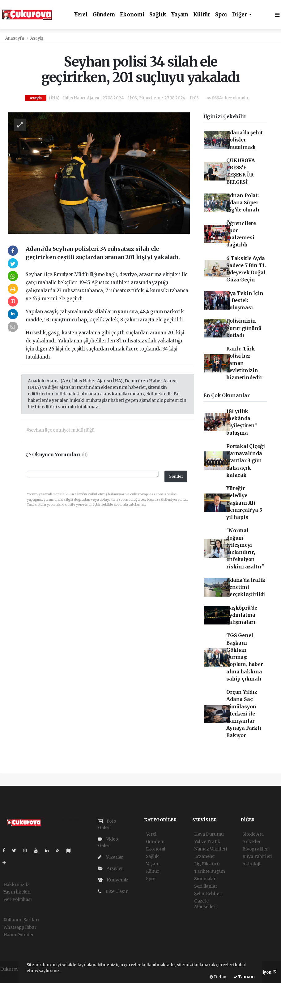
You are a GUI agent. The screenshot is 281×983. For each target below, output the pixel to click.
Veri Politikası (17, 899)
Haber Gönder (18, 934)
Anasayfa (15, 38)
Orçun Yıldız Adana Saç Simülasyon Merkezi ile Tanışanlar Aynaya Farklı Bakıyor (243, 713)
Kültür (201, 14)
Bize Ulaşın (113, 891)
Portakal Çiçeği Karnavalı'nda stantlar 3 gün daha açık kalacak (245, 460)
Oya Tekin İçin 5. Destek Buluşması (244, 300)
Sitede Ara (253, 834)
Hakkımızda (16, 884)
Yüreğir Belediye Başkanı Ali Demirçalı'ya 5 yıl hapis (244, 502)
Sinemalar (205, 878)
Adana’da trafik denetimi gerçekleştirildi (245, 587)
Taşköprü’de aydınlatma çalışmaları (241, 615)
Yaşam (179, 14)
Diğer (240, 14)
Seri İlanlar (205, 886)
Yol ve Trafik (207, 841)
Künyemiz (113, 880)
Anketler (251, 841)
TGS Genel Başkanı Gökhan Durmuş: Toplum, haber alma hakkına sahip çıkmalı (244, 657)
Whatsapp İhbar (19, 927)
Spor (221, 14)
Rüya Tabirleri (257, 856)
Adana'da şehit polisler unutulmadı (244, 140)
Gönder (175, 476)
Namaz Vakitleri (210, 849)
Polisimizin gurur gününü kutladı (244, 328)
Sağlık (157, 14)
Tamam (244, 977)
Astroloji (251, 864)
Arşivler (110, 868)
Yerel (81, 14)
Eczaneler (204, 856)
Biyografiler (255, 849)
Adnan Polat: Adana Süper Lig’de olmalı (242, 203)
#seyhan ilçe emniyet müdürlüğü (60, 430)
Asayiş (36, 38)
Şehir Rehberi (208, 893)
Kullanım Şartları (21, 920)
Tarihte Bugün (209, 871)
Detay (218, 977)
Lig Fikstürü (207, 864)
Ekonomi (132, 14)
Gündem (104, 14)
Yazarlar (110, 857)
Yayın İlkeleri (17, 892)
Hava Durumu (209, 834)
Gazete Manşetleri (205, 903)
